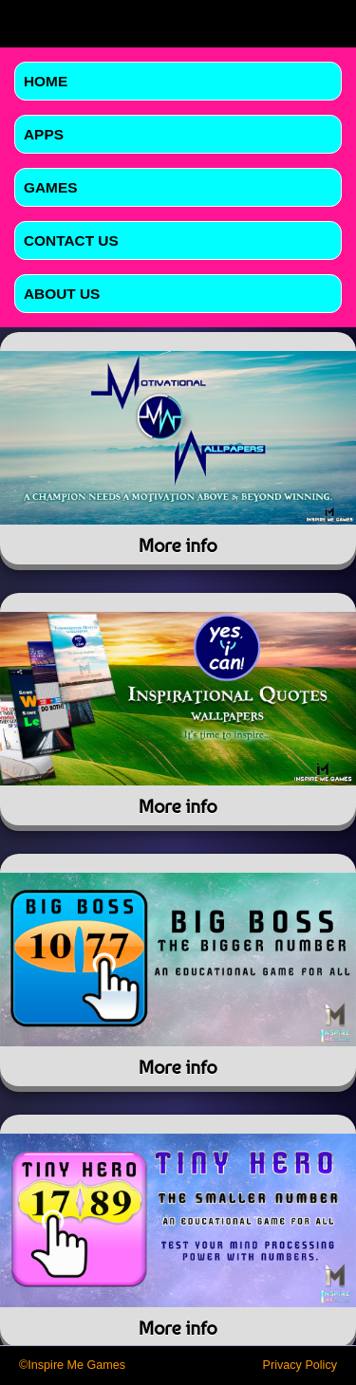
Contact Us (71, 240)
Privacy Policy (300, 1365)
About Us (62, 294)
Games (50, 187)
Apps (44, 134)
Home (45, 81)
